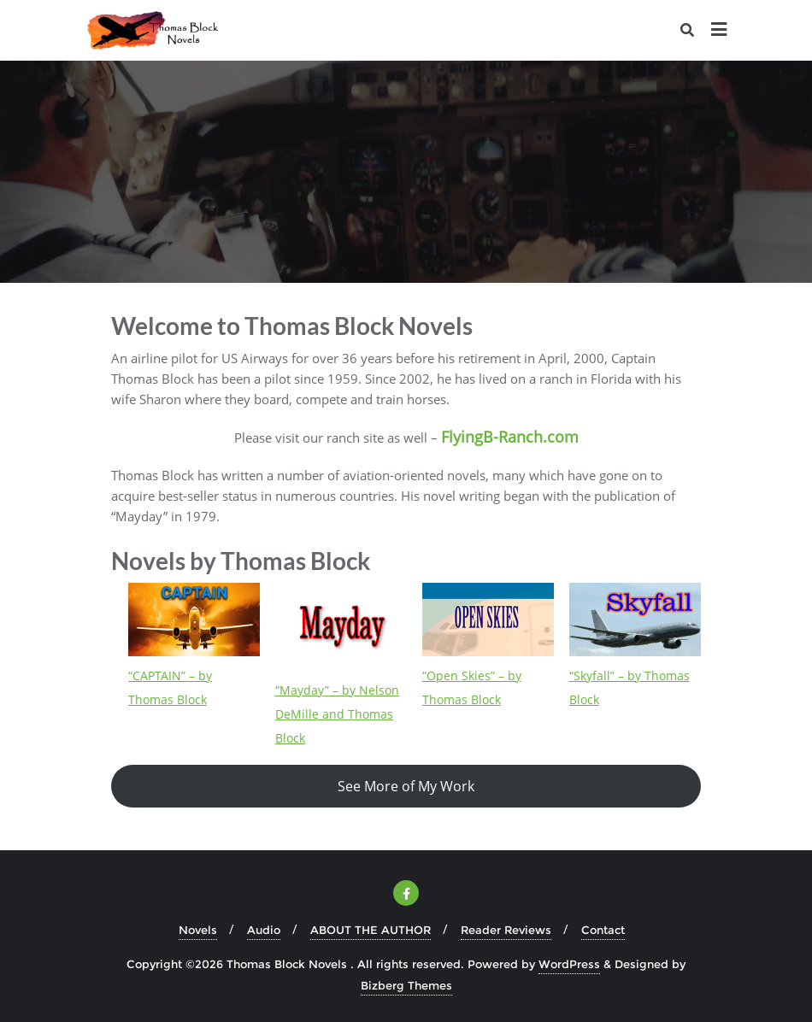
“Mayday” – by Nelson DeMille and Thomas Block (337, 714)
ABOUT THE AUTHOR (370, 930)
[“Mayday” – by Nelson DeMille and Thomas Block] (341, 627)
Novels (198, 930)
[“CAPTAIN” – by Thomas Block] (194, 619)
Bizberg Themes (406, 985)
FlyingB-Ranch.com (510, 436)
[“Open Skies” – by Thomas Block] (488, 619)
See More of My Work (406, 786)
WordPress (569, 964)
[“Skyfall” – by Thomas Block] (635, 619)
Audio (263, 930)
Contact (603, 930)
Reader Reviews (506, 930)
